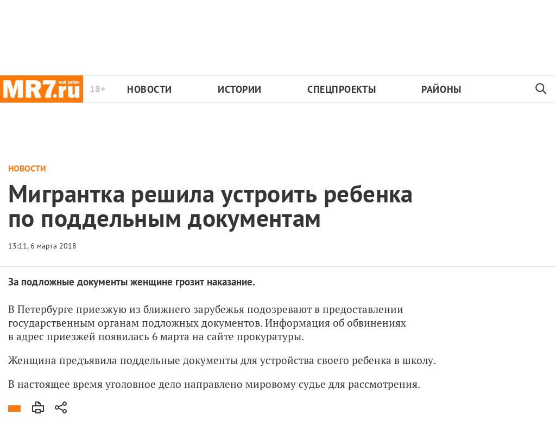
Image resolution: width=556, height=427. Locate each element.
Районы (441, 89)
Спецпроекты (341, 89)
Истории (240, 89)
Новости (149, 89)
